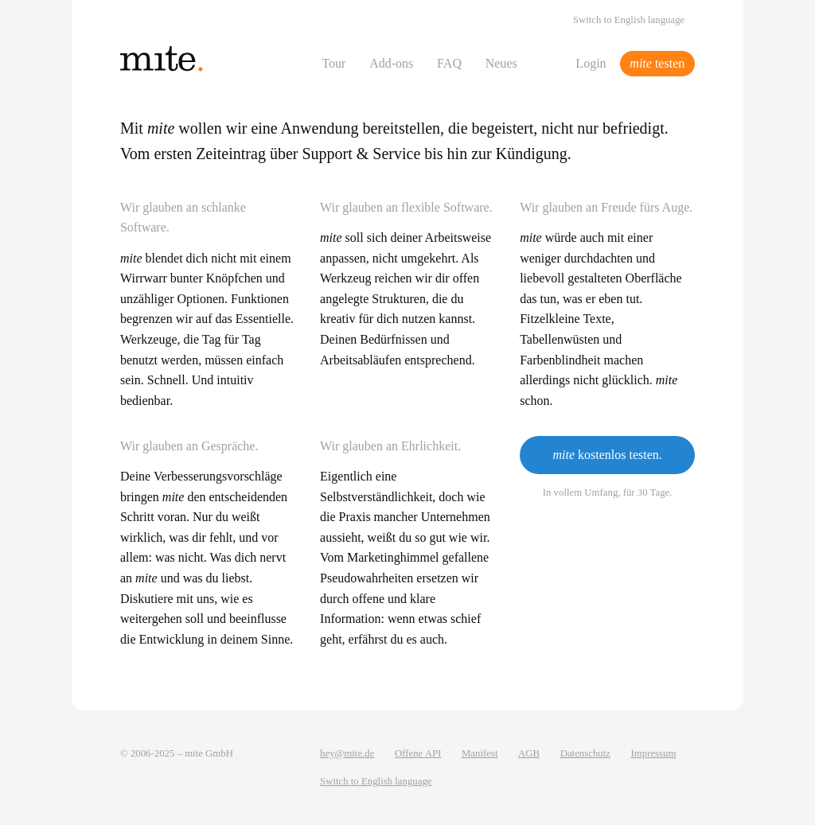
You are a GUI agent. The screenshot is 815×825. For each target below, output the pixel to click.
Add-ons (391, 63)
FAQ (449, 63)
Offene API (418, 753)
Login (590, 63)
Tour (333, 63)
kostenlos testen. (606, 454)
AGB (529, 753)
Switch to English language (628, 19)
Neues (501, 63)
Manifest (480, 753)
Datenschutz (585, 753)
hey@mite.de (347, 753)
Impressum (654, 753)
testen (657, 63)
